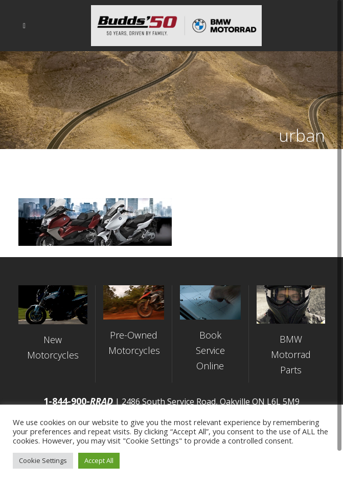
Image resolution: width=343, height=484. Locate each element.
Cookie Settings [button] (43, 460)
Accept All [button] (98, 460)
